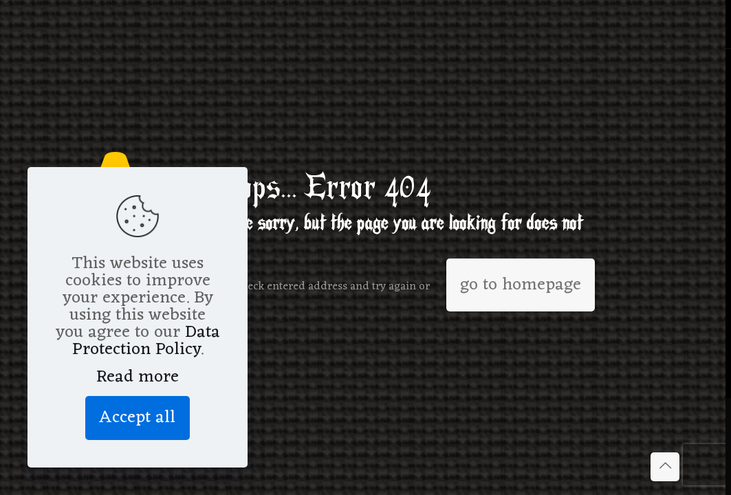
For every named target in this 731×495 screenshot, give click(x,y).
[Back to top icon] (665, 466)
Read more (137, 377)
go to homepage (520, 285)
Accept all (137, 417)
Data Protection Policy (146, 341)
